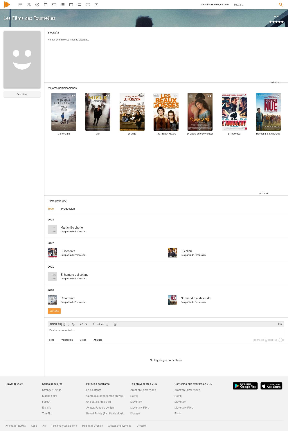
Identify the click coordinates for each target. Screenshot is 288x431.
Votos (83, 339)
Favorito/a (22, 94)
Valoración (67, 339)
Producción (68, 208)
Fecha (51, 339)
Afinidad (97, 339)
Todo (51, 208)
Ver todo (54, 311)
